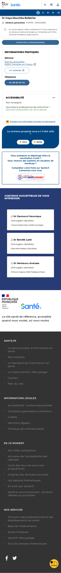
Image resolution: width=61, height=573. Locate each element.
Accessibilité (15, 97)
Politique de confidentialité (26, 428)
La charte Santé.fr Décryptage (27, 372)
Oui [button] (23, 142)
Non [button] (38, 142)
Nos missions (16, 357)
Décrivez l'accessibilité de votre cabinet (26, 110)
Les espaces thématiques (24, 480)
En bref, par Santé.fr (21, 486)
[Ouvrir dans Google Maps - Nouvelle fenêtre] (19, 63)
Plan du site (15, 383)
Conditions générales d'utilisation (30, 411)
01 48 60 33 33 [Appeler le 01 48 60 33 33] (17, 82)
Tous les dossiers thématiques (27, 543)
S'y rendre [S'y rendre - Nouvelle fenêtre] (15, 70)
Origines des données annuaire (28, 474)
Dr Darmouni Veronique (26, 216)
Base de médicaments (22, 526)
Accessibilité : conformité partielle (30, 405)
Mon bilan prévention (22, 450)
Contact (13, 378)
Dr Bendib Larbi (21, 239)
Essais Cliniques (18, 532)
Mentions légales (19, 423)
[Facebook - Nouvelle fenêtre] (6, 558)
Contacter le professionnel (30, 42)
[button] (30, 121)
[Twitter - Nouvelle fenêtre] (15, 558)
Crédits (12, 417)
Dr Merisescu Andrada (25, 263)
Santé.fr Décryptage (21, 537)
